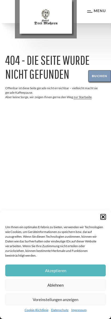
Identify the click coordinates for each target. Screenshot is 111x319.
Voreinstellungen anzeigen (55, 299)
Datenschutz (60, 310)
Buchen (99, 76)
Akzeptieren (55, 270)
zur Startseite (83, 97)
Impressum (79, 310)
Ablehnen (55, 285)
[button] (103, 217)
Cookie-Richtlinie (36, 310)
